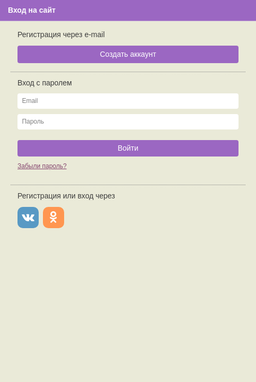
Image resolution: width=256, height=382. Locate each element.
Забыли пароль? (42, 166)
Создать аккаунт (128, 54)
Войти (128, 148)
